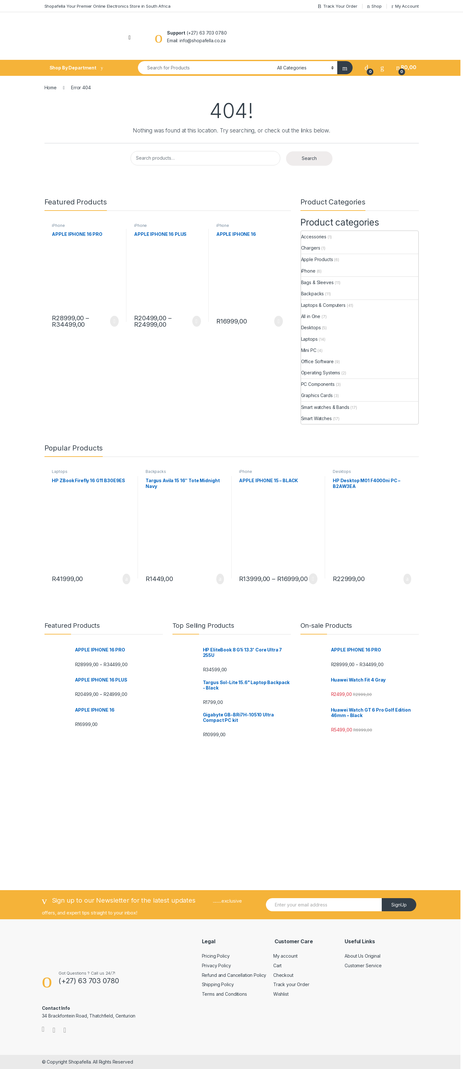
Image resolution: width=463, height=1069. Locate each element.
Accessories (313, 236)
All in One (311, 316)
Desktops (311, 327)
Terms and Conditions (224, 994)
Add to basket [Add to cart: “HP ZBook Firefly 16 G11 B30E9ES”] (126, 579)
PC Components (318, 384)
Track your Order (291, 984)
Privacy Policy (216, 965)
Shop (374, 6)
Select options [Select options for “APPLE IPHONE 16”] (278, 321)
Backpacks (312, 293)
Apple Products (317, 259)
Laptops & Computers (323, 305)
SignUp (399, 904)
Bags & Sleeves (317, 282)
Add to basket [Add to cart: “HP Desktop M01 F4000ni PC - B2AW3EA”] (407, 579)
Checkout (283, 975)
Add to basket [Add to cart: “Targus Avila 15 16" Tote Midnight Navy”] (220, 579)
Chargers (310, 248)
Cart (277, 965)
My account (285, 956)
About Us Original (362, 956)
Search (309, 158)
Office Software (317, 361)
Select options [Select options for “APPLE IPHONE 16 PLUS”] (196, 321)
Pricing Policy (216, 956)
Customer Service (363, 965)
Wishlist (281, 994)
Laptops (309, 339)
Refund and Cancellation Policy (234, 975)
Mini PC (308, 350)
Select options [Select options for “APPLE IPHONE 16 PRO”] (114, 321)
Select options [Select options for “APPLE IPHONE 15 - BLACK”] (313, 578)
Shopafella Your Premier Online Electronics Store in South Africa (107, 6)
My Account (405, 6)
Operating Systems (320, 372)
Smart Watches (316, 418)
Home (50, 87)
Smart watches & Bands (325, 407)
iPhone (58, 225)
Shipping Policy (218, 984)
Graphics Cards (317, 395)
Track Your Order (337, 6)
